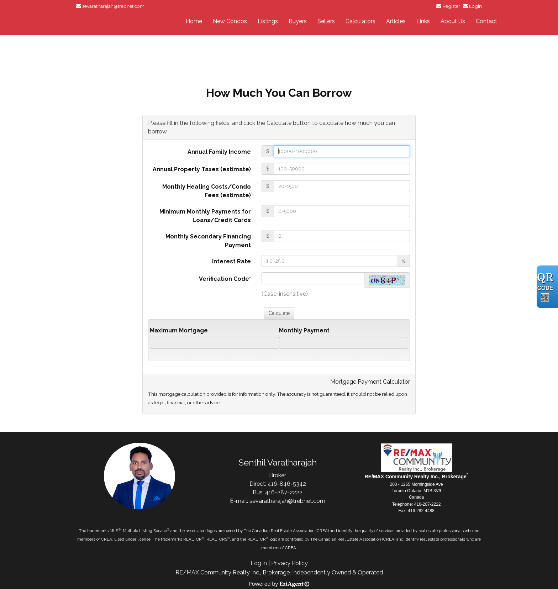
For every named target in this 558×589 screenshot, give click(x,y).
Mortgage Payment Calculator (370, 381)
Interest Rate (231, 261)
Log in (259, 563)
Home (194, 21)
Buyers (298, 21)
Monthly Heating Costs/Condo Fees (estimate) (206, 191)
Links (423, 21)
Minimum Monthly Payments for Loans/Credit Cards (205, 215)
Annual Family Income (219, 151)
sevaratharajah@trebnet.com (113, 6)
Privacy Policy (289, 563)
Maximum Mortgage (179, 330)
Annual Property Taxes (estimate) (202, 169)
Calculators (360, 21)
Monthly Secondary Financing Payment (208, 240)
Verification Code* (225, 278)
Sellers (326, 21)
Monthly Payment (304, 330)
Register (451, 6)
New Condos (230, 21)
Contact (486, 21)
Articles (396, 21)
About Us (453, 21)
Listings (268, 21)
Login (475, 6)
